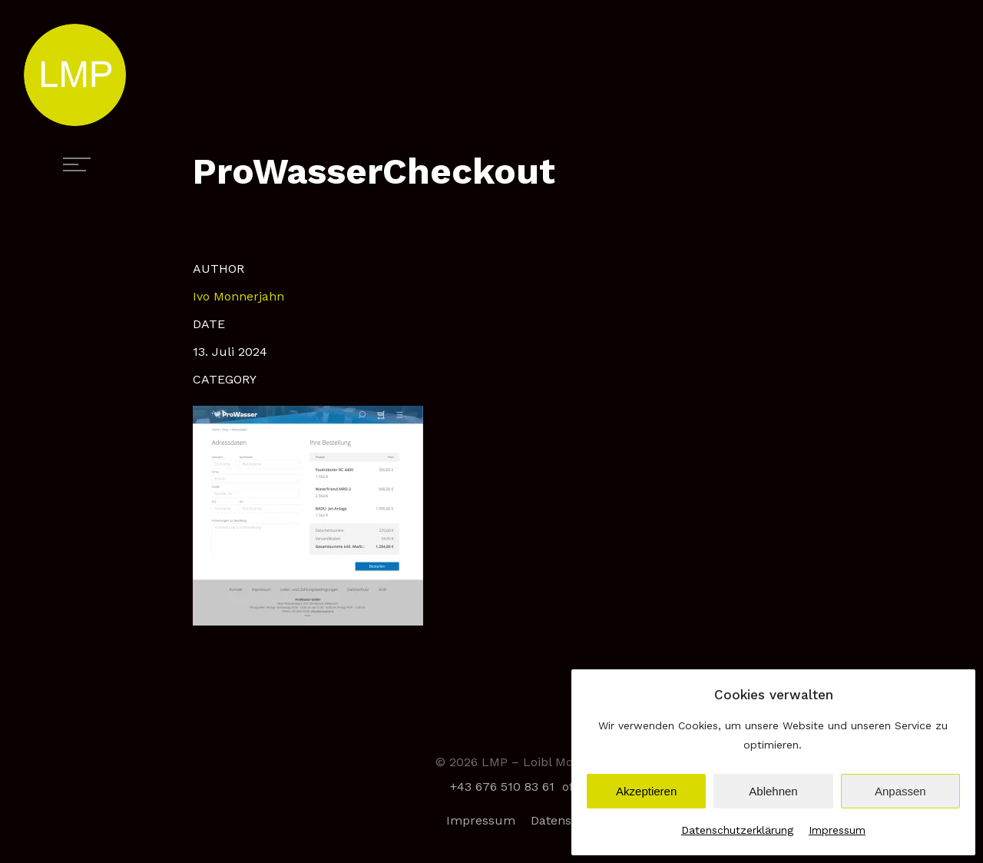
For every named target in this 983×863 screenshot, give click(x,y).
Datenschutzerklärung (737, 830)
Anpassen (900, 791)
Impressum (837, 830)
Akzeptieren (646, 791)
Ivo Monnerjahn (238, 296)
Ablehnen (773, 791)
